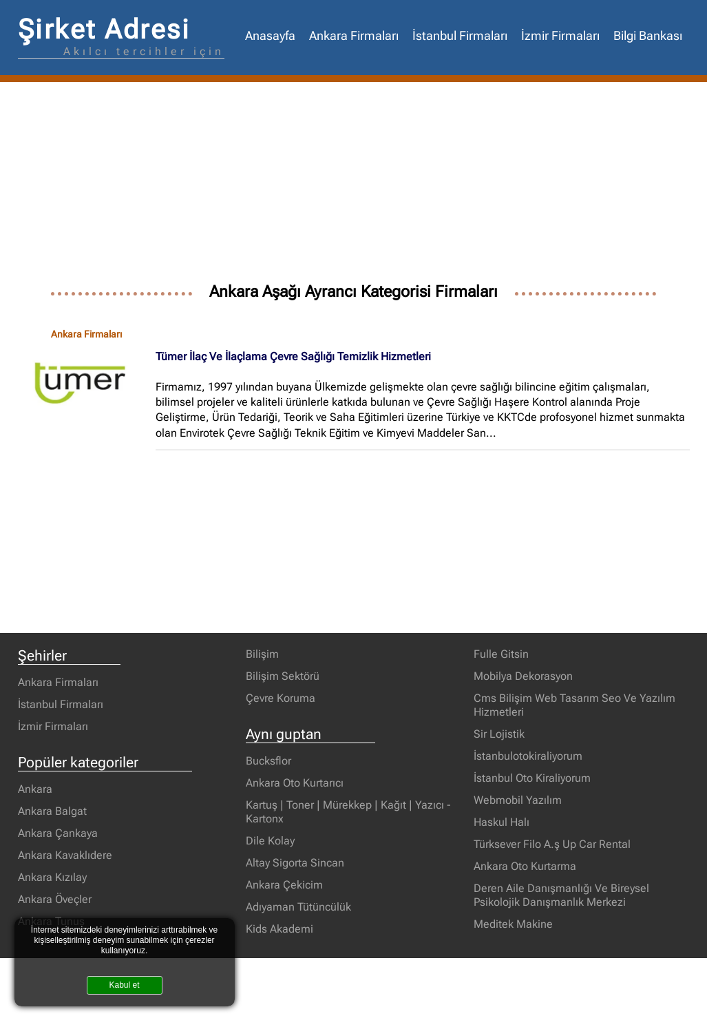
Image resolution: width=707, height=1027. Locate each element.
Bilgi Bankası (647, 36)
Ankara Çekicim (284, 884)
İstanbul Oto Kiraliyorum (532, 778)
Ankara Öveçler (55, 899)
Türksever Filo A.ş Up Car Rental (552, 844)
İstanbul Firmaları (459, 36)
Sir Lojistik (499, 733)
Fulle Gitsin (501, 654)
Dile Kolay (270, 840)
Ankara (35, 789)
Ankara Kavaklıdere (65, 855)
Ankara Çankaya (58, 833)
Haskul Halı (501, 822)
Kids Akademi (279, 928)
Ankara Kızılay (52, 877)
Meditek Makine (513, 924)
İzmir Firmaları (560, 36)
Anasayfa (270, 36)
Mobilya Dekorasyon (523, 676)
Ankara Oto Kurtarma (525, 866)
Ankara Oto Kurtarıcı (295, 782)
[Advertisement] (354, 185)
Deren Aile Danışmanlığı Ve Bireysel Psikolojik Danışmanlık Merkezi (561, 895)
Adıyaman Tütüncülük (298, 906)
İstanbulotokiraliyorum (528, 756)
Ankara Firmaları (354, 36)
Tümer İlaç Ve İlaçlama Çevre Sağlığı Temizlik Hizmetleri (293, 356)
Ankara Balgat (52, 811)
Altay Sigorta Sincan (295, 862)
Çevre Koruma (280, 698)
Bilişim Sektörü (282, 676)
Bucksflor (268, 760)
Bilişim (262, 654)
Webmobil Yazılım (518, 800)
